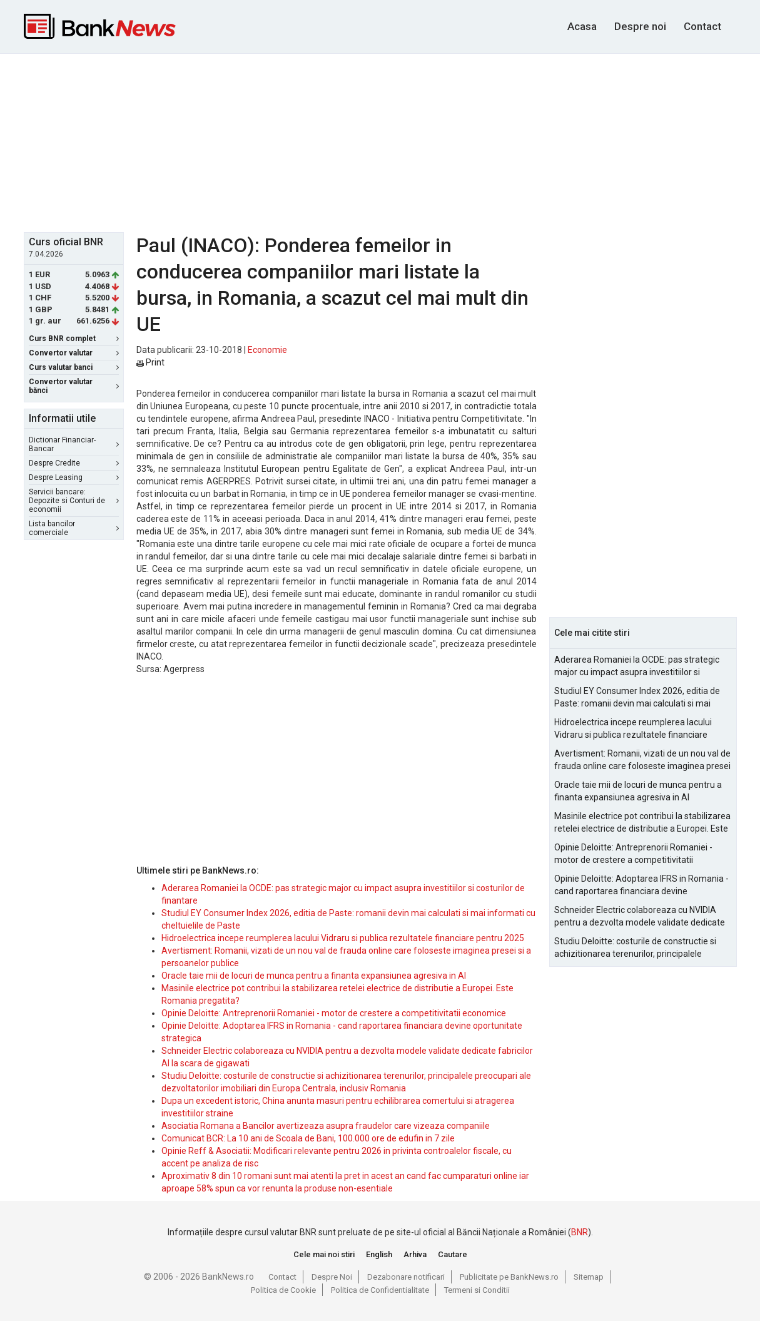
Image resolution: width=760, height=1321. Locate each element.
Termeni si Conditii (477, 1290)
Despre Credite (74, 463)
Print (150, 362)
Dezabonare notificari (406, 1277)
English (379, 1254)
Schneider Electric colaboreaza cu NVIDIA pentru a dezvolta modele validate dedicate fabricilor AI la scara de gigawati (639, 917)
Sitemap (589, 1277)
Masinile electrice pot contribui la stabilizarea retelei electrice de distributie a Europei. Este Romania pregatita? (642, 823)
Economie (267, 350)
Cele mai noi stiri (324, 1254)
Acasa (582, 26)
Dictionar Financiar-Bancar (74, 444)
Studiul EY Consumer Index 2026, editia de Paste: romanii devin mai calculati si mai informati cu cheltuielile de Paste (637, 698)
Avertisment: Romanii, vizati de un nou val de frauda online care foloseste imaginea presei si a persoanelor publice (642, 760)
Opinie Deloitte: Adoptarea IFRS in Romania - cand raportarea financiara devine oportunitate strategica (641, 885)
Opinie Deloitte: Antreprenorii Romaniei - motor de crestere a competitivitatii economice (333, 1013)
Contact (702, 26)
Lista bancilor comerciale (74, 528)
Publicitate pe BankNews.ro (509, 1277)
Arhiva (415, 1254)
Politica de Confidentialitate (380, 1290)
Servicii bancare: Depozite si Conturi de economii (74, 500)
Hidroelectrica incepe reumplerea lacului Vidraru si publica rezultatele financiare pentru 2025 (342, 938)
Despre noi (640, 26)
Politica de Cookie (283, 1290)
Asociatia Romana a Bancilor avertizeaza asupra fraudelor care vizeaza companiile (325, 1126)
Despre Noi (332, 1277)
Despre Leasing (74, 477)
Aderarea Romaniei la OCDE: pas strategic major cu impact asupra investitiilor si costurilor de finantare (636, 666)
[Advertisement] (380, 141)
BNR (579, 1232)
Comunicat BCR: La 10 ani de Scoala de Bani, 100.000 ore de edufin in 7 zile (308, 1138)
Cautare (452, 1254)
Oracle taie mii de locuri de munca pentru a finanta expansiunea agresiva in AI (313, 976)
